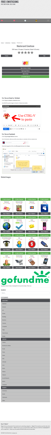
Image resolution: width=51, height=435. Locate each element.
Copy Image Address (25, 71)
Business (14, 42)
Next (44, 56)
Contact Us (14, 433)
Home (2, 42)
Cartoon (4, 323)
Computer (4, 326)
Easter (3, 394)
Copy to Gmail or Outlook (25, 68)
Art (3, 310)
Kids (3, 358)
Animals (4, 307)
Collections (7, 42)
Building (4, 316)
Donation (3, 285)
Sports (3, 381)
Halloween (4, 397)
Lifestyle (4, 361)
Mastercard (19, 42)
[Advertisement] (34, 9)
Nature (3, 371)
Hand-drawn (5, 333)
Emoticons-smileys (6, 345)
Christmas (4, 390)
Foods (3, 348)
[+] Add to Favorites (7, 199)
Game (3, 355)
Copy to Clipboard (6, 213)
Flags (3, 329)
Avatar (3, 313)
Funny (3, 352)
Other (3, 400)
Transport (4, 384)
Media (3, 336)
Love (3, 365)
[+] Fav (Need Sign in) (25, 76)
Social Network (5, 378)
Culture (4, 342)
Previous (6, 56)
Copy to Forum (25, 74)
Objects (4, 374)
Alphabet (4, 303)
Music (3, 368)
